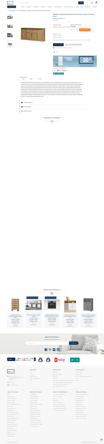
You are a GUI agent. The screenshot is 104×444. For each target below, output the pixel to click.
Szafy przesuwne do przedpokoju (60, 408)
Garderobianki (33, 394)
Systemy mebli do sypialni (35, 412)
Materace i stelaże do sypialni (36, 404)
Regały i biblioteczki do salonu (13, 414)
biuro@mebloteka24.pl (14, 385)
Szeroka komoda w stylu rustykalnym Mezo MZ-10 (66, 177)
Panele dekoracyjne (80, 400)
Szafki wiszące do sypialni (35, 416)
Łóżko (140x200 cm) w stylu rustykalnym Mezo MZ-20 (66, 243)
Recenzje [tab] (40, 78)
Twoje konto (80, 369)
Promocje (32, 374)
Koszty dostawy (58, 44)
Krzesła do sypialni (34, 398)
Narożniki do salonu (11, 408)
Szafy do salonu (10, 428)
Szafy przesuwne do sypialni (36, 422)
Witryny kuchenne (80, 410)
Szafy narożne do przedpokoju (59, 406)
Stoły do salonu (10, 422)
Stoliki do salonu (10, 416)
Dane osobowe (79, 372)
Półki (54, 398)
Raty (31, 372)
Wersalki (9, 432)
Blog (31, 380)
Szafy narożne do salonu (12, 430)
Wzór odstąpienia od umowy (59, 386)
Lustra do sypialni (34, 400)
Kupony (77, 380)
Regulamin (55, 376)
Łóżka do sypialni (33, 402)
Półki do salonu (10, 410)
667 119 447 (11, 382)
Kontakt (54, 378)
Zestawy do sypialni (34, 426)
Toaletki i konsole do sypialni (36, 424)
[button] (10, 46)
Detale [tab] (31, 78)
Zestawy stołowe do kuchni (81, 414)
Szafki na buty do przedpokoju (59, 404)
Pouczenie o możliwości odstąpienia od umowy (62, 382)
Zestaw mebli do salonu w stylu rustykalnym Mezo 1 (15, 276)
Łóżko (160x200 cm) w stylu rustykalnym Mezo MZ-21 (83, 243)
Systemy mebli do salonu (12, 424)
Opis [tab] (23, 78)
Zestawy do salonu (11, 436)
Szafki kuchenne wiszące (81, 408)
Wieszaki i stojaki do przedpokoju (60, 410)
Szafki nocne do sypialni (35, 414)
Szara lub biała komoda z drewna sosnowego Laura (88, 316)
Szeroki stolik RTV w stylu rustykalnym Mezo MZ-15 (66, 210)
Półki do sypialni (33, 406)
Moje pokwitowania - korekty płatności (84, 376)
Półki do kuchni (79, 402)
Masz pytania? (73, 45)
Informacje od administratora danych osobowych (63, 380)
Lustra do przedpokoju (57, 396)
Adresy (77, 378)
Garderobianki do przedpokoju (59, 394)
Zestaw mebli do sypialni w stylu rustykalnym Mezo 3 (49, 276)
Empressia (14, 442)
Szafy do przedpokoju (57, 402)
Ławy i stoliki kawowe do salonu (14, 404)
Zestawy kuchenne (80, 412)
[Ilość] (75, 29)
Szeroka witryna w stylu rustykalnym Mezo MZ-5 (83, 144)
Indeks (54, 18)
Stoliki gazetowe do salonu (12, 418)
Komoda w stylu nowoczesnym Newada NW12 (15, 316)
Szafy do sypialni (33, 418)
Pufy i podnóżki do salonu (12, 412)
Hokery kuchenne (79, 396)
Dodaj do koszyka (85, 29)
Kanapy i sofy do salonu (12, 398)
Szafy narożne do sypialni (35, 420)
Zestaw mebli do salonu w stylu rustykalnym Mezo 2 (32, 276)
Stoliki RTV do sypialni (34, 410)
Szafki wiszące (56, 400)
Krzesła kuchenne (80, 398)
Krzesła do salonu (11, 402)
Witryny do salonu (11, 434)
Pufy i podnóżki (33, 408)
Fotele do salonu (10, 396)
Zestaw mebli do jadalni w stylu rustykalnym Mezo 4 (66, 276)
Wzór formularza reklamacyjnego (60, 384)
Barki (8, 394)
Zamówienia (78, 374)
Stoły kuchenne (79, 404)
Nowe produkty (33, 376)
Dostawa (55, 372)
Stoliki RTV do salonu (11, 420)
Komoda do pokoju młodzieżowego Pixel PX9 (70, 316)
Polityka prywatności (57, 374)
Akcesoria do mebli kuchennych (82, 394)
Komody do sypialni (34, 396)
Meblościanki (10, 406)
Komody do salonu (11, 400)
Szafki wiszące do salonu (12, 426)
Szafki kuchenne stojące (81, 406)
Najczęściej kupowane (34, 378)
